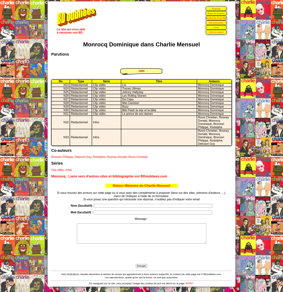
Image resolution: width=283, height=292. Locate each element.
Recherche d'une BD (216, 18)
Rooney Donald (117, 156)
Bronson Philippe (62, 156)
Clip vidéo (57, 169)
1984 (141, 70)
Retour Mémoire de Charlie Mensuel (141, 186)
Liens (216, 27)
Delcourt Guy (83, 156)
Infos (69, 169)
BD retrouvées (216, 22)
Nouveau (216, 8)
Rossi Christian (138, 156)
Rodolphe (99, 156)
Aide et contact (216, 32)
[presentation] (141, 258)
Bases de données (216, 13)
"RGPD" (189, 287)
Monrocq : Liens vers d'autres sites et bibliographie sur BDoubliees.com (109, 176)
